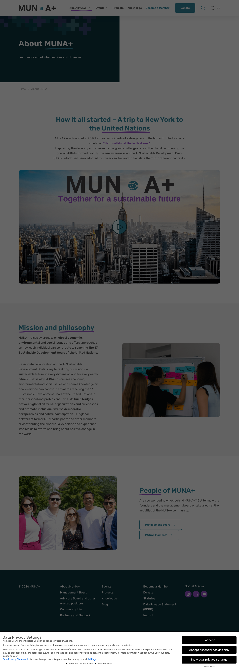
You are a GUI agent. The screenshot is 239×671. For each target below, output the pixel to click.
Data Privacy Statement (15, 659)
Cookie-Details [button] (209, 667)
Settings (91, 659)
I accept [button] (209, 640)
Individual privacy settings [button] (209, 659)
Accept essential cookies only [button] (209, 650)
